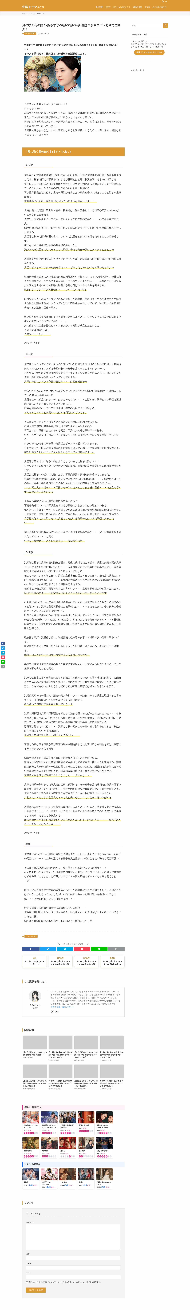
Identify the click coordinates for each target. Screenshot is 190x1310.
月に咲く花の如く (30, 33)
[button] (30, 949)
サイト (28, 1273)
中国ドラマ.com (33, 7)
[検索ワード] (149, 25)
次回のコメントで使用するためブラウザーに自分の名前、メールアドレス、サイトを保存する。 (65, 1282)
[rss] (163, 1)
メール (28, 1264)
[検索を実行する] (165, 25)
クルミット (35, 1005)
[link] (52, 1011)
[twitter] (56, 1011)
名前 (28, 1254)
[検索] (166, 1)
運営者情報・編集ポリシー (62, 1007)
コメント (30, 1222)
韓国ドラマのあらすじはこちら (149, 52)
